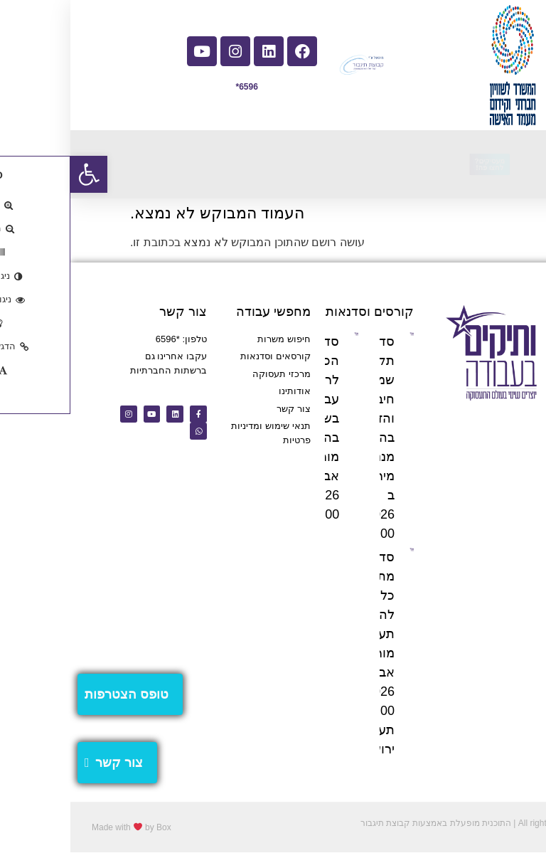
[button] (18, 174)
